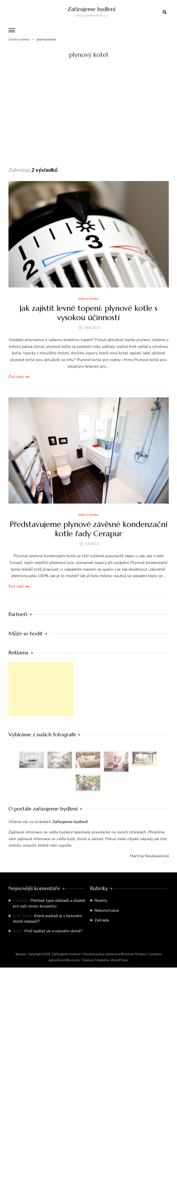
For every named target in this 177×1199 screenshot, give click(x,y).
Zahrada (101, 920)
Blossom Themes (80, 960)
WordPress (119, 960)
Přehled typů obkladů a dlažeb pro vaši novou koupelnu (49, 903)
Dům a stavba (88, 298)
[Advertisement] (40, 123)
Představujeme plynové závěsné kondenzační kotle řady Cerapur (88, 529)
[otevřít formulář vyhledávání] (164, 12)
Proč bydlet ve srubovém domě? (53, 931)
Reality (100, 900)
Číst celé (16, 376)
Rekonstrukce (106, 910)
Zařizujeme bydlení (91, 9)
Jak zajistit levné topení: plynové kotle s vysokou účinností (88, 312)
